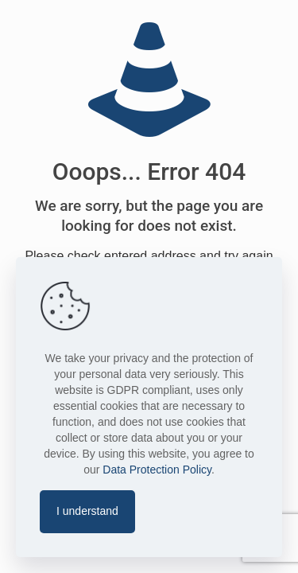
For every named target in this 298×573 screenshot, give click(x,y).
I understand (87, 511)
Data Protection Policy (157, 469)
